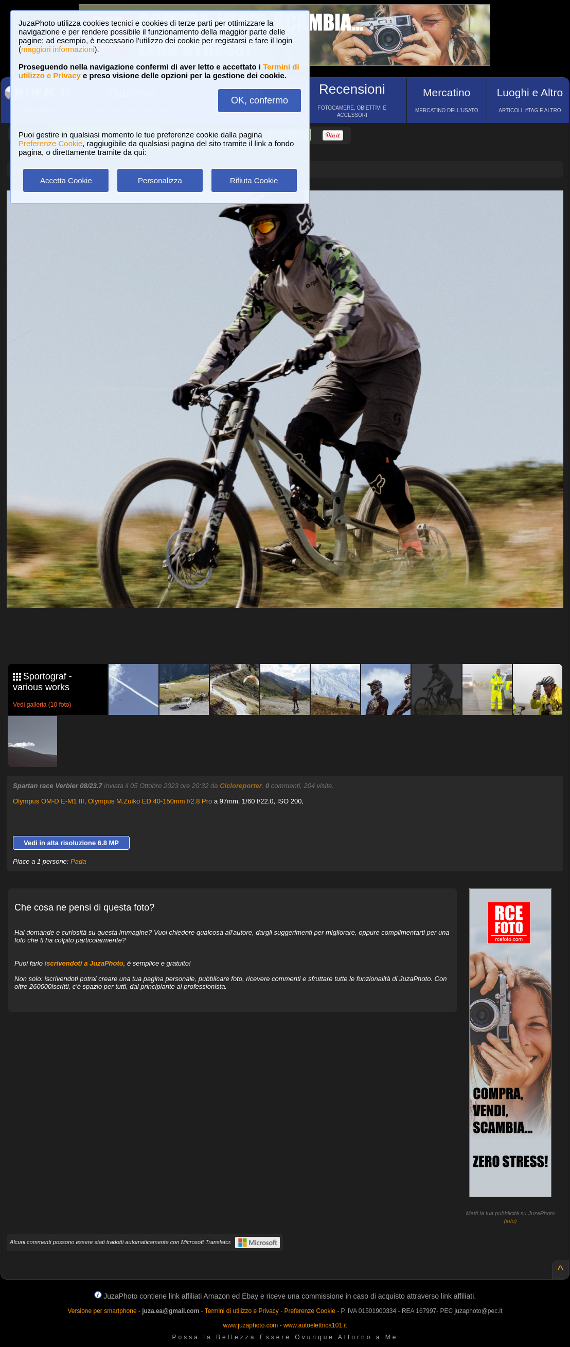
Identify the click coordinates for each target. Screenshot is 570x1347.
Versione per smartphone (101, 1311)
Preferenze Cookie (50, 143)
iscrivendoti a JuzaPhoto (84, 963)
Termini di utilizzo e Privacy (242, 1311)
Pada (78, 861)
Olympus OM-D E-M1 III (48, 801)
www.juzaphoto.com (250, 1325)
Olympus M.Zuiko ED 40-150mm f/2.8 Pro (150, 801)
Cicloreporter (241, 786)
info (510, 1221)
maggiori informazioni (58, 49)
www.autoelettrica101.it (315, 1325)
